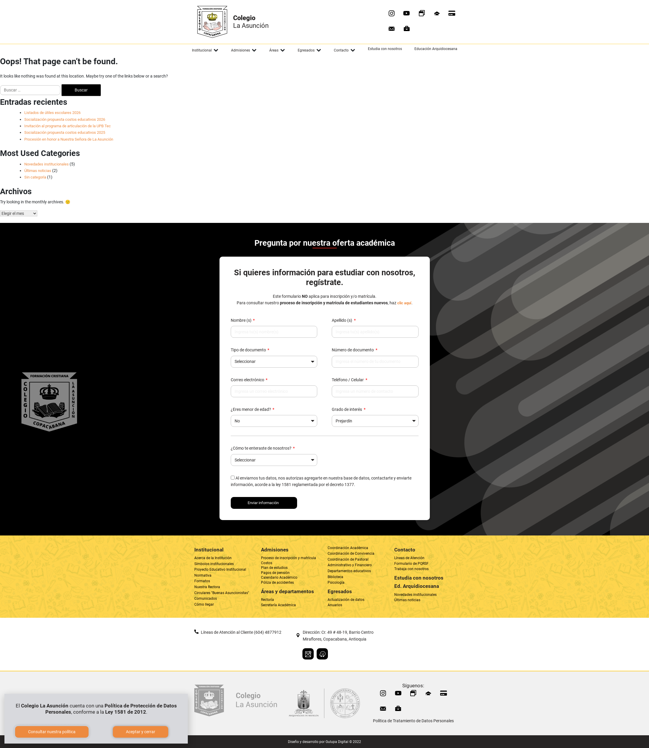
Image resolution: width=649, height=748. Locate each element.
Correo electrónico (248, 379)
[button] (205, 50)
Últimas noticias (37, 170)
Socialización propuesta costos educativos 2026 (64, 119)
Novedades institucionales (46, 164)
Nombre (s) (241, 320)
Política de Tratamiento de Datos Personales (413, 720)
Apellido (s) (342, 320)
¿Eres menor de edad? (251, 409)
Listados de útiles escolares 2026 (52, 112)
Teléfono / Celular (348, 379)
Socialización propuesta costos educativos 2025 (64, 132)
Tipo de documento (249, 350)
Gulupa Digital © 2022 (343, 742)
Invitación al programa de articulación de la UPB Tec (67, 126)
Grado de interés (347, 409)
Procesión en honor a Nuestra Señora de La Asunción (68, 139)
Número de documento (353, 350)
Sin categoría (35, 177)
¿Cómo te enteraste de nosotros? (261, 448)
